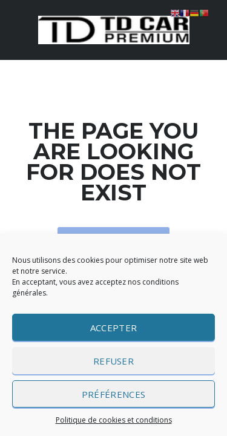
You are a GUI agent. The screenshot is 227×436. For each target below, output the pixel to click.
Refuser (113, 361)
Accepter (113, 328)
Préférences (113, 394)
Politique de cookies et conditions (114, 420)
